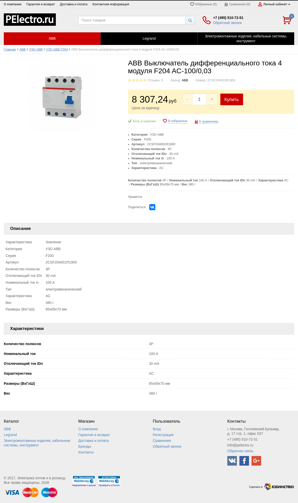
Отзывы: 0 (155, 80)
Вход (157, 429)
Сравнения (162, 441)
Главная (10, 49)
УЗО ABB (36, 49)
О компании (12, 4)
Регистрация (163, 435)
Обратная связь (240, 451)
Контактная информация (110, 4)
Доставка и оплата (74, 4)
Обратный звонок (227, 23)
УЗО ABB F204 (57, 49)
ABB (22, 49)
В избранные (177, 121)
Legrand (10, 435)
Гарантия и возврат (40, 4)
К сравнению (208, 121)
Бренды (84, 446)
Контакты (85, 452)
